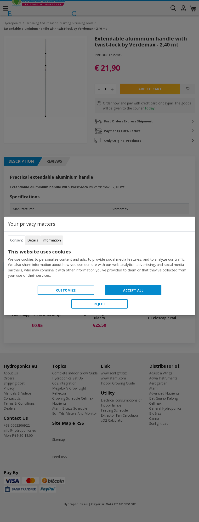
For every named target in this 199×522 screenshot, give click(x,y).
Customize (66, 290)
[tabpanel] (99, 263)
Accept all (133, 290)
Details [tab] (32, 240)
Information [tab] (51, 240)
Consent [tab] (16, 240)
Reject (99, 304)
